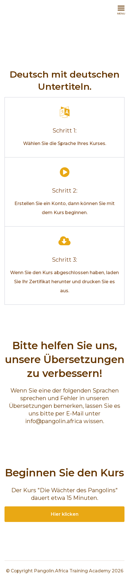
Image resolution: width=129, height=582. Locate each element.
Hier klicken (64, 514)
